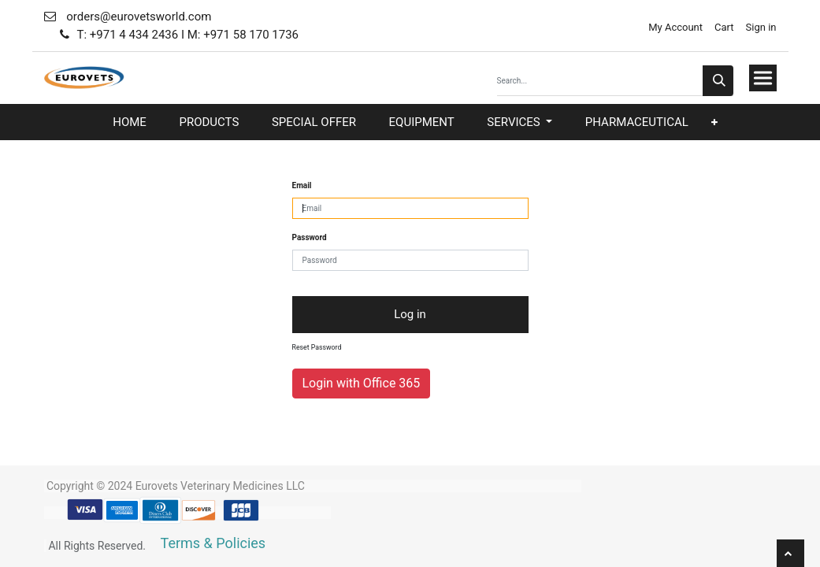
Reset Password (317, 347)
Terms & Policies (213, 543)
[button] (714, 122)
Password (309, 237)
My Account (674, 27)
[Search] (718, 80)
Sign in (761, 27)
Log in (410, 314)
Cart (724, 27)
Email (302, 185)
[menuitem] (129, 122)
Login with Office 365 (361, 383)
